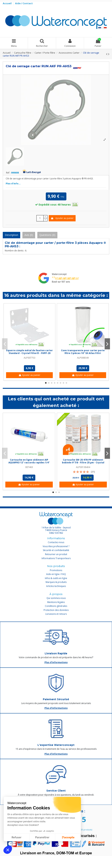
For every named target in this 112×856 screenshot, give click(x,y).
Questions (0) (47, 235)
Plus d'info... (13, 183)
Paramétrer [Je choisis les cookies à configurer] (42, 837)
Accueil (7, 3)
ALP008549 (83, 357)
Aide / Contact (24, 3)
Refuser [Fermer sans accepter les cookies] (16, 837)
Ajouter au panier (62, 218)
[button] (7, 849)
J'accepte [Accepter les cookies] (68, 837)
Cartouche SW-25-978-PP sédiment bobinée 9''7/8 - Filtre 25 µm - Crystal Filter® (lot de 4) (83, 462)
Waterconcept (59, 274)
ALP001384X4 (83, 467)
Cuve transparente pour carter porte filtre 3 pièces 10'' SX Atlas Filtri (83, 352)
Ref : (8, 172)
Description (11, 235)
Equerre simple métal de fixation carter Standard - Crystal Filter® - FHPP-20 (29, 352)
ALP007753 (29, 357)
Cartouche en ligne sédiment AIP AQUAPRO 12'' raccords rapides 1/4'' (29, 461)
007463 (29, 467)
